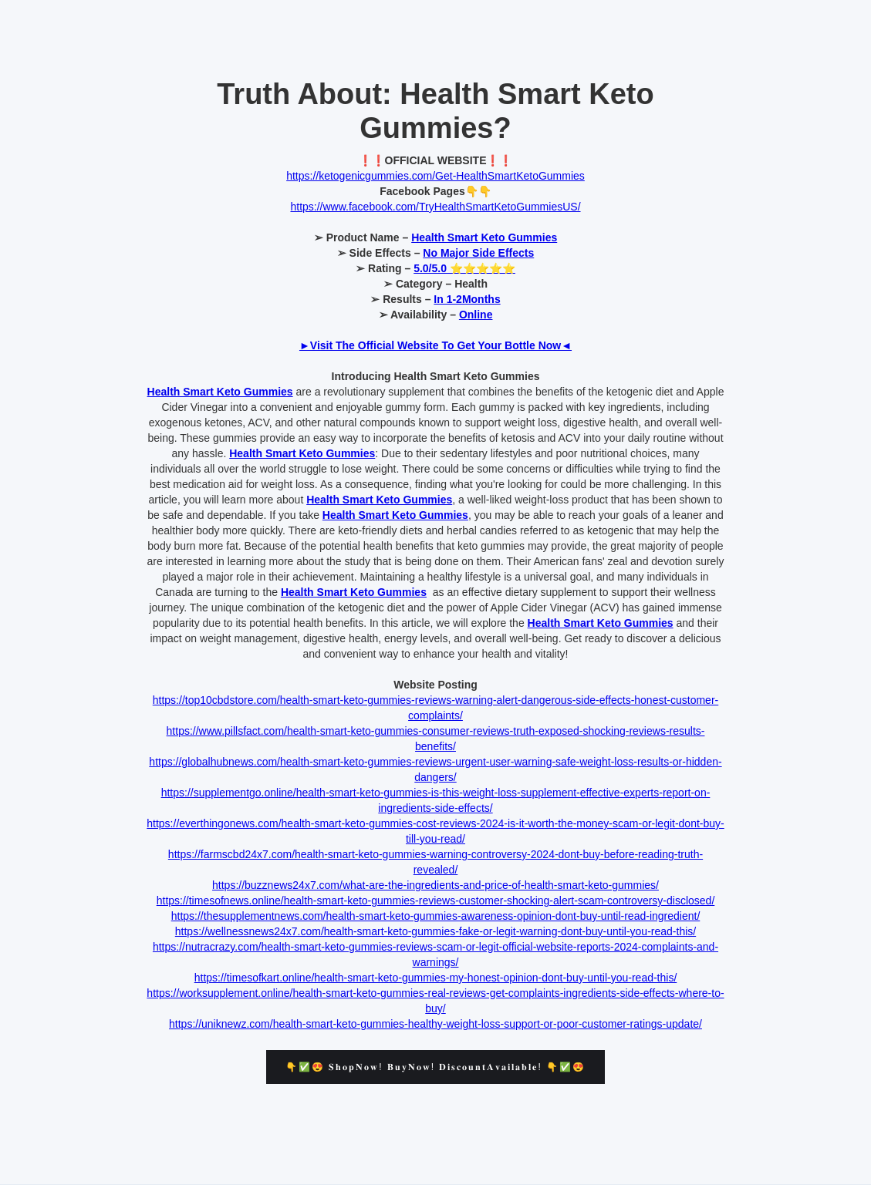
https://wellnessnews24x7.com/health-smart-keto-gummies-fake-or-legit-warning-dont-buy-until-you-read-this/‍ (435, 931)
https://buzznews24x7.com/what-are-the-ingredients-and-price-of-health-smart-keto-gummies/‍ (435, 885)
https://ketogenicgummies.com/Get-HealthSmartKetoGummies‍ (435, 176)
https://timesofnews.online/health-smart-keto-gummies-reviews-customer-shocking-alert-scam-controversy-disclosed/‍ (436, 900)
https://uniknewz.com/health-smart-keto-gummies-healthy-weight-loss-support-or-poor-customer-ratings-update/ (435, 1024)
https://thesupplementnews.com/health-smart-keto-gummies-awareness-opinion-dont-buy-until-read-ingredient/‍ (436, 916)
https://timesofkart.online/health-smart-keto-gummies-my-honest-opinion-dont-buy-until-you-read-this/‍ (435, 977)
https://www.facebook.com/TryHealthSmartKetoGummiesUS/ (435, 206)
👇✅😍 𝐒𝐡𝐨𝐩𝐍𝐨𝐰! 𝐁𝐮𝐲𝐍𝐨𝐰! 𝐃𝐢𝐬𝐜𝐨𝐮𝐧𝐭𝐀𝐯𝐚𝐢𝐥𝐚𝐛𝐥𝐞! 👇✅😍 (435, 1067)
